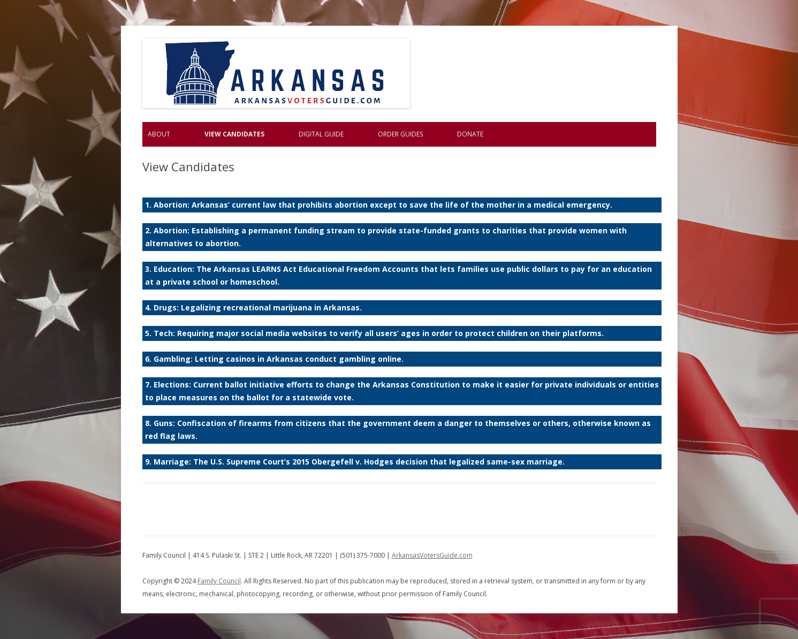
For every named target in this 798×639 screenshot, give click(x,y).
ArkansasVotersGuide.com (432, 555)
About (159, 134)
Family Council (219, 580)
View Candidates (234, 134)
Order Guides (400, 134)
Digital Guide (321, 134)
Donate (470, 134)
